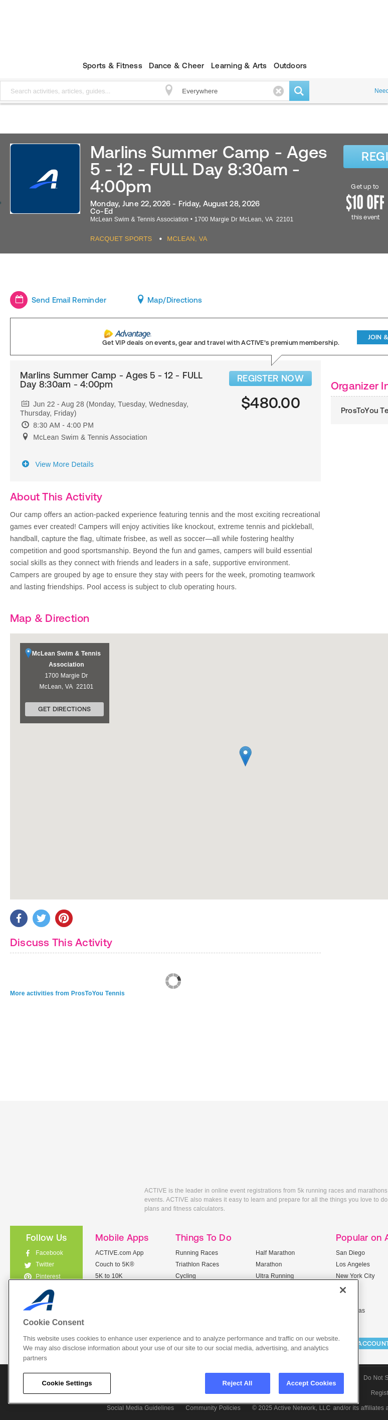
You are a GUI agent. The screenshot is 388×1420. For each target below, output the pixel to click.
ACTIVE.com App (119, 1252)
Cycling (185, 1275)
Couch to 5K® (114, 1264)
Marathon (269, 1264)
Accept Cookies (311, 1383)
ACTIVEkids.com (69, 1202)
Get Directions (64, 709)
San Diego (350, 1252)
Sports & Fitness (112, 65)
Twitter (45, 1264)
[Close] (343, 1290)
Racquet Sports (121, 238)
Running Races (196, 1252)
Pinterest (48, 1276)
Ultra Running (275, 1275)
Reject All (238, 1383)
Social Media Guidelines (140, 1407)
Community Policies (213, 1407)
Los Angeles (353, 1264)
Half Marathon (275, 1252)
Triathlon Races (197, 1264)
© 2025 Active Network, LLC (291, 1407)
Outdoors (290, 65)
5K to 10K (109, 1275)
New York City (355, 1275)
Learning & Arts (239, 65)
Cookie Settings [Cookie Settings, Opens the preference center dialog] (67, 1383)
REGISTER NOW (270, 378)
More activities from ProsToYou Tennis (67, 993)
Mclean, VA (187, 238)
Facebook (49, 1252)
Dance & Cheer (176, 65)
